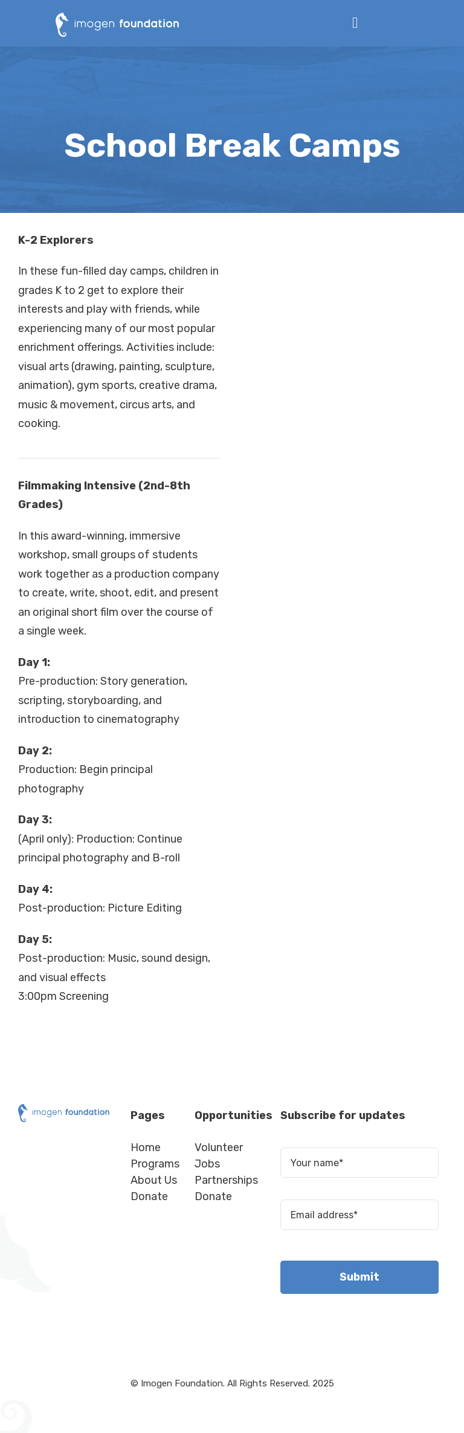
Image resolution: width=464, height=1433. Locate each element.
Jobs (207, 1163)
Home (145, 1147)
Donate (149, 1196)
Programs (154, 1163)
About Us (153, 1180)
